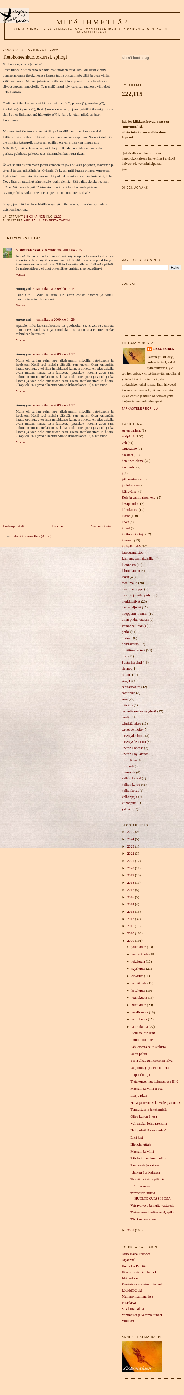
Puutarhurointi (132, 662)
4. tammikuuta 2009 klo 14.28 (54, 319)
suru (125, 699)
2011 (131, 926)
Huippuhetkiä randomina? (148, 1130)
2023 (131, 846)
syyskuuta (138, 969)
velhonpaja (129, 797)
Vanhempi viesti (102, 526)
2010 (131, 933)
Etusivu (57, 526)
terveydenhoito (132, 729)
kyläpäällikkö (131, 546)
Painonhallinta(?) (134, 626)
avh (124, 443)
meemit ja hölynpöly (136, 595)
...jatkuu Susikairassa (145, 1172)
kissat (126, 516)
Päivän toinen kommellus (148, 1158)
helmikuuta (139, 1019)
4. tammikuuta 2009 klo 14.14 (54, 289)
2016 (131, 897)
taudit (126, 717)
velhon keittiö (131, 778)
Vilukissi (128, 1321)
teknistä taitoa (56, 220)
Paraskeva (129, 1303)
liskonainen (164, 348)
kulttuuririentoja (133, 534)
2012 (131, 919)
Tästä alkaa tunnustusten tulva (151, 1061)
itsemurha (129, 467)
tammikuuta (140, 1027)
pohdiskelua (130, 644)
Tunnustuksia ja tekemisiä (148, 1109)
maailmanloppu (132, 589)
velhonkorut (130, 790)
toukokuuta (139, 998)
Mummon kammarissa (137, 1296)
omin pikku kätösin (135, 620)
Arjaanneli (129, 1260)
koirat (126, 528)
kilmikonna (130, 510)
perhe (126, 632)
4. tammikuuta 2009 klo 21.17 (54, 354)
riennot (127, 668)
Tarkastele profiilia (140, 408)
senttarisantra (131, 687)
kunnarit (127, 540)
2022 (131, 853)
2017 (131, 890)
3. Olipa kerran (140, 1186)
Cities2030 (129, 449)
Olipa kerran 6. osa (143, 1116)
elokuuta (137, 976)
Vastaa (20, 275)
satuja (126, 681)
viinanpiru (129, 803)
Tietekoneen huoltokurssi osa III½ (154, 1081)
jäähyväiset (129, 491)
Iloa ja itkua (138, 1096)
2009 (131, 941)
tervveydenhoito (133, 736)
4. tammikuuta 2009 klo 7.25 (62, 250)
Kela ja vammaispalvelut (139, 497)
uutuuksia (128, 772)
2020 (131, 868)
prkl (124, 656)
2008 (131, 1230)
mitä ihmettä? (92, 22)
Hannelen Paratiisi (134, 1266)
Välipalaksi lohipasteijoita (148, 1123)
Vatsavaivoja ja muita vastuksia (152, 1205)
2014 (131, 904)
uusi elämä (129, 760)
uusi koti (128, 766)
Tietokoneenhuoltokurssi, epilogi (153, 1212)
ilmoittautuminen (142, 1040)
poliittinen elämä (133, 650)
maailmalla (129, 583)
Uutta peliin (138, 1054)
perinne (127, 638)
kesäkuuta (138, 991)
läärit (125, 577)
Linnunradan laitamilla (137, 558)
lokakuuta (138, 961)
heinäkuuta (139, 983)
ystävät (127, 809)
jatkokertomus (132, 479)
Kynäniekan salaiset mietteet (142, 1284)
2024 (131, 839)
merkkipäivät (131, 601)
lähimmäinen (131, 571)
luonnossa (129, 565)
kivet (125, 522)
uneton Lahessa (132, 748)
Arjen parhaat (131, 430)
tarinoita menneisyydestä (139, 711)
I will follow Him (142, 1033)
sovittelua (128, 693)
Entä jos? (136, 1137)
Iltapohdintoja (140, 1075)
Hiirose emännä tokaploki (140, 1272)
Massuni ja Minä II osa (146, 1088)
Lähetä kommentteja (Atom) (31, 536)
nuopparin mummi (134, 614)
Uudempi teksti (13, 526)
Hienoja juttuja (140, 1144)
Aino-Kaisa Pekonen (136, 1254)
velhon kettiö (131, 785)
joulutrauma (130, 485)
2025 (131, 832)
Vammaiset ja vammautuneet (142, 1315)
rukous (126, 675)
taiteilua (127, 705)
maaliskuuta (140, 1012)
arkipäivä (32, 220)
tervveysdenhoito (134, 742)
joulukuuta (139, 947)
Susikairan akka (28, 250)
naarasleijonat (131, 607)
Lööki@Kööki (132, 1290)
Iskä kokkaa (130, 1278)
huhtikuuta (139, 1005)
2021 (131, 861)
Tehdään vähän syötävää (147, 1179)
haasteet (127, 455)
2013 (131, 912)
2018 (131, 882)
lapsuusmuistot (132, 552)
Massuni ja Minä (142, 1151)
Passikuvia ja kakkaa (144, 1165)
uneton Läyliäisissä (135, 754)
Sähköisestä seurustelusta (148, 1047)
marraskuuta (140, 954)
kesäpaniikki (130, 504)
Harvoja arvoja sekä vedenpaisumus (155, 1103)
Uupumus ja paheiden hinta (149, 1068)
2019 (131, 875)
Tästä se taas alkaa (143, 1219)
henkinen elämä (133, 461)
